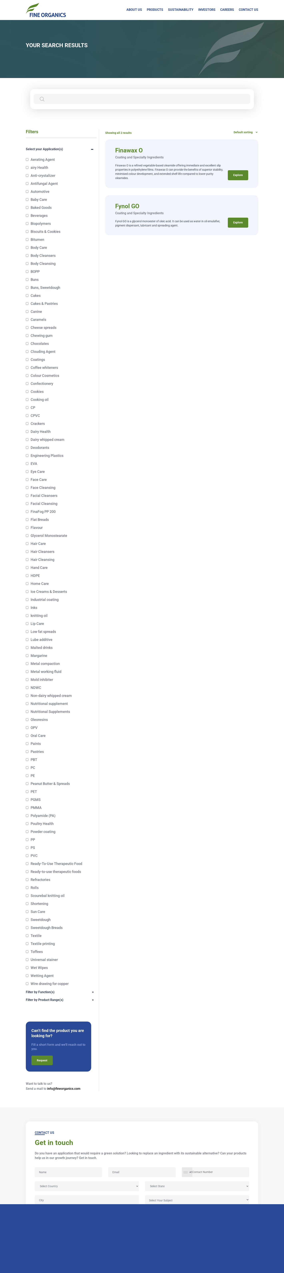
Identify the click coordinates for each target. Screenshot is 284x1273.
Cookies (37, 391)
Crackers (38, 423)
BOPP (35, 271)
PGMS (36, 800)
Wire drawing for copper (50, 984)
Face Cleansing (43, 487)
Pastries (37, 752)
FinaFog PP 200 (43, 511)
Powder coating (43, 832)
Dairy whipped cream (47, 439)
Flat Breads (40, 519)
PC (33, 768)
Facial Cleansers (44, 495)
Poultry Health (42, 824)
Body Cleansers (43, 255)
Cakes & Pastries (44, 303)
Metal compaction (45, 664)
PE (33, 776)
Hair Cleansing (42, 559)
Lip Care (37, 623)
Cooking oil (40, 399)
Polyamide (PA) (43, 816)
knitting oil (39, 615)
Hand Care (39, 567)
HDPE (35, 575)
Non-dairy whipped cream (51, 696)
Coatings (38, 359)
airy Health (39, 167)
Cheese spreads (43, 327)
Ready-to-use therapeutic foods (56, 872)
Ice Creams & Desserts (49, 591)
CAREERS (227, 10)
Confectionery (42, 383)
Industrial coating (45, 599)
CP (33, 407)
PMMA (36, 808)
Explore (238, 175)
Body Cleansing (43, 263)
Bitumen (37, 239)
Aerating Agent (43, 159)
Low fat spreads (43, 631)
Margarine (39, 656)
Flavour (37, 527)
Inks (34, 607)
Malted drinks (42, 648)
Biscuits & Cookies (45, 231)
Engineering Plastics (47, 455)
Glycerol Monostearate (49, 535)
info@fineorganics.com (63, 1089)
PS (33, 848)
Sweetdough (41, 920)
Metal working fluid (46, 672)
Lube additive (41, 640)
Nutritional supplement (49, 704)
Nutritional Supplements (50, 712)
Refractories (40, 880)
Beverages (39, 215)
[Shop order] (244, 132)
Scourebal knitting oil (48, 896)
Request (42, 1060)
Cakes (36, 295)
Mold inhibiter (42, 680)
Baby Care (39, 199)
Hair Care (38, 543)
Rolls (35, 888)
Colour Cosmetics (45, 375)
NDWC (36, 688)
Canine (36, 311)
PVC (34, 856)
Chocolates (40, 343)
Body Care (39, 247)
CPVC (35, 415)
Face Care (39, 479)
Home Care (40, 583)
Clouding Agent (43, 351)
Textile (36, 936)
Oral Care (38, 736)
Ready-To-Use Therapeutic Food (56, 864)
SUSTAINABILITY (180, 10)
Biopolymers (41, 223)
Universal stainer (44, 960)
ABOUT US (134, 10)
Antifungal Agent (44, 183)
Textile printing (43, 944)
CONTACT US (248, 10)
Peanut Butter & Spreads (50, 784)
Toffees (37, 952)
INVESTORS (206, 10)
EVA (34, 463)
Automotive (40, 191)
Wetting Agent (42, 976)
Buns (35, 279)
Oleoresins (39, 720)
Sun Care (38, 912)
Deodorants (40, 447)
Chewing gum (42, 335)
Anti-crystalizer (43, 175)
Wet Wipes (39, 968)
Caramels (38, 319)
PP (33, 840)
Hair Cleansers (42, 551)
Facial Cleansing (44, 503)
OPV (34, 728)
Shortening (39, 904)
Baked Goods (41, 207)
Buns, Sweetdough (45, 287)
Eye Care (38, 471)
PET (34, 792)
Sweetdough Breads (47, 928)
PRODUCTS (155, 10)
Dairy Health (41, 431)
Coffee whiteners (44, 367)
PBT (34, 760)
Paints (36, 744)
